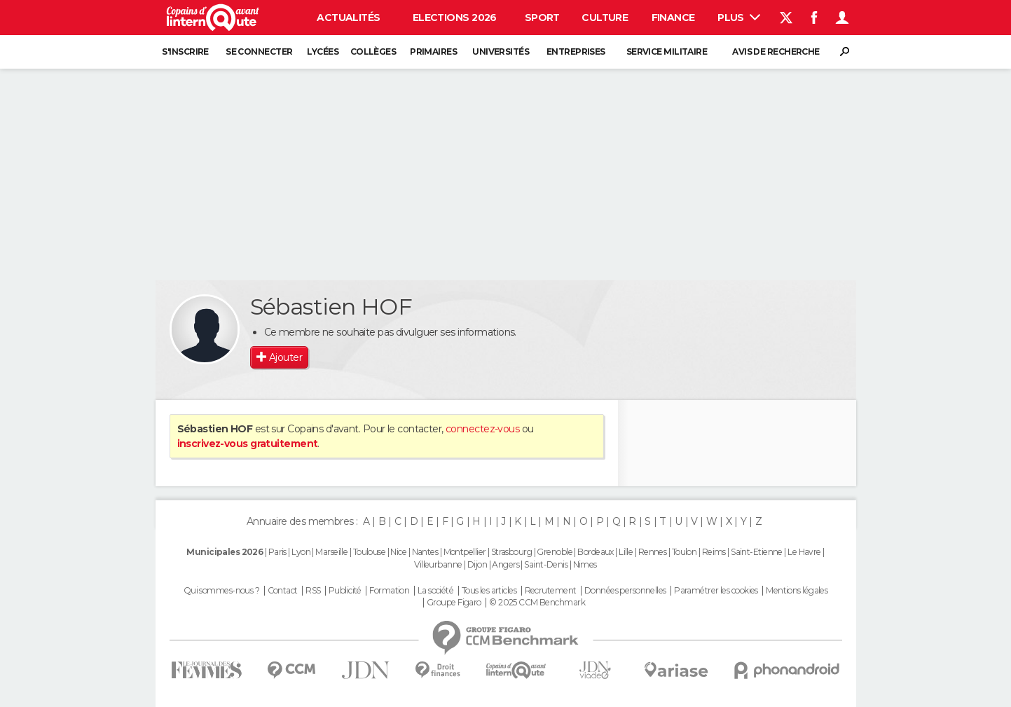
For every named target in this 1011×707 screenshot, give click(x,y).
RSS (312, 591)
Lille (626, 552)
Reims (714, 552)
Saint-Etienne (757, 552)
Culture (605, 17)
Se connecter (259, 51)
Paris (277, 552)
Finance (673, 17)
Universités (500, 51)
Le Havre (804, 552)
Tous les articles (489, 591)
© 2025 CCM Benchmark (537, 603)
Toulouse (369, 552)
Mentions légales (796, 591)
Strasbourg (511, 552)
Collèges (373, 51)
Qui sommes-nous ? (221, 591)
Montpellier (464, 552)
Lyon (300, 552)
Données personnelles (625, 591)
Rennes (652, 552)
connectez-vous (482, 429)
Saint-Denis (546, 564)
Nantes (425, 552)
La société (435, 591)
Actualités (348, 17)
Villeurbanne (438, 564)
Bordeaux (595, 552)
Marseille (331, 552)
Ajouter (285, 357)
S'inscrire (185, 51)
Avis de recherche (775, 51)
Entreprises (575, 51)
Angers (505, 564)
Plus (738, 17)
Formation (389, 591)
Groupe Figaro (454, 603)
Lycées (322, 51)
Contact (283, 591)
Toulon (684, 552)
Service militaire (666, 51)
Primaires (433, 51)
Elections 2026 (455, 17)
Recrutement (551, 591)
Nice (398, 552)
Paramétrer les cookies (716, 591)
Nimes (585, 564)
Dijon (477, 564)
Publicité (345, 591)
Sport (542, 17)
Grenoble (554, 552)
